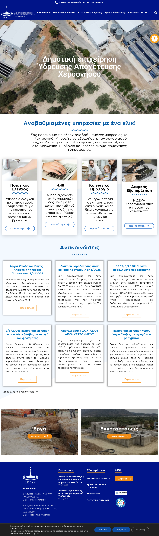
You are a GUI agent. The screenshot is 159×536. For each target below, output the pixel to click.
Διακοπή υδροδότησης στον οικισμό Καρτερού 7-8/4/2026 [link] (70, 493)
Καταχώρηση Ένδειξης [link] (98, 478)
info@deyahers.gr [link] (38, 500)
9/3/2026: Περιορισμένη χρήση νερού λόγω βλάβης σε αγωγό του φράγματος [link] (27, 338)
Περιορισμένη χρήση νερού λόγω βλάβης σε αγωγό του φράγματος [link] (129, 338)
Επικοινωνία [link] (93, 493)
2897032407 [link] (97, 2)
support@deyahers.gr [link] (40, 515)
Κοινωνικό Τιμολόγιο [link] (98, 500)
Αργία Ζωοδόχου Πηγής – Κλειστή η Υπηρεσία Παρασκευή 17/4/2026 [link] (27, 269)
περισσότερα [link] (27, 308)
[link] (154, 38)
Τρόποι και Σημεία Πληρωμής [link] (96, 485)
